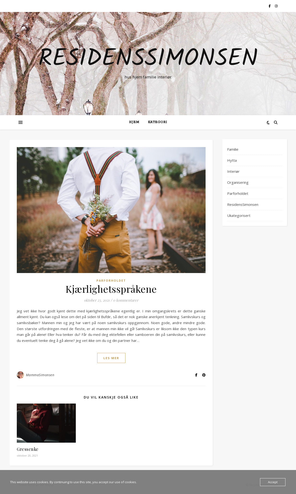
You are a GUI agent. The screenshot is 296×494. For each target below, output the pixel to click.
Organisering (238, 182)
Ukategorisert (238, 215)
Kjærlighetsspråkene (111, 288)
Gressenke (28, 449)
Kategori (157, 122)
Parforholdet (111, 281)
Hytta (232, 160)
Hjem (134, 122)
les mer (111, 358)
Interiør (233, 171)
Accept (273, 482)
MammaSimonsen (40, 375)
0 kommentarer (125, 300)
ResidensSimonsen (148, 59)
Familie (232, 149)
